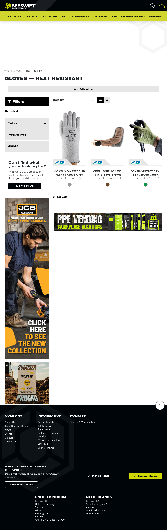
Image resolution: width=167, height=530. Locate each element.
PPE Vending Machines (49, 440)
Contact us (10, 441)
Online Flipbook (45, 447)
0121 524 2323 (100, 476)
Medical (101, 16)
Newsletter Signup (21, 484)
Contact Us (25, 185)
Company (156, 16)
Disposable (81, 16)
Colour (12, 123)
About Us (10, 422)
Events (8, 433)
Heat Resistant (34, 70)
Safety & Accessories (129, 16)
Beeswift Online (147, 476)
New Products (45, 443)
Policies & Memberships (83, 422)
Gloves (31, 16)
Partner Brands (45, 422)
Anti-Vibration (83, 89)
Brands (13, 146)
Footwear (49, 16)
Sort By (58, 99)
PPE (64, 16)
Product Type (17, 134)
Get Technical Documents (44, 427)
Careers (9, 437)
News (8, 429)
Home (5, 70)
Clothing (14, 16)
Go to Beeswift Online (17, 425)
